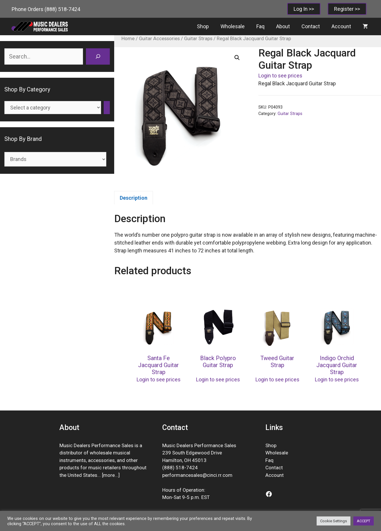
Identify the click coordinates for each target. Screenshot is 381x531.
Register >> (347, 9)
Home (128, 38)
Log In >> (304, 9)
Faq (260, 26)
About (283, 26)
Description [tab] (133, 198)
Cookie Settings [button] (333, 521)
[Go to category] (107, 107)
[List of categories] (52, 107)
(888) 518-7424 (62, 9)
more (109, 475)
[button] (237, 57)
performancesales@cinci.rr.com (197, 475)
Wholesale (233, 26)
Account (341, 26)
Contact (310, 26)
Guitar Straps (198, 38)
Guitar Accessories (159, 38)
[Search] (98, 56)
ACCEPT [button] (363, 521)
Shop (203, 26)
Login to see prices (280, 75)
